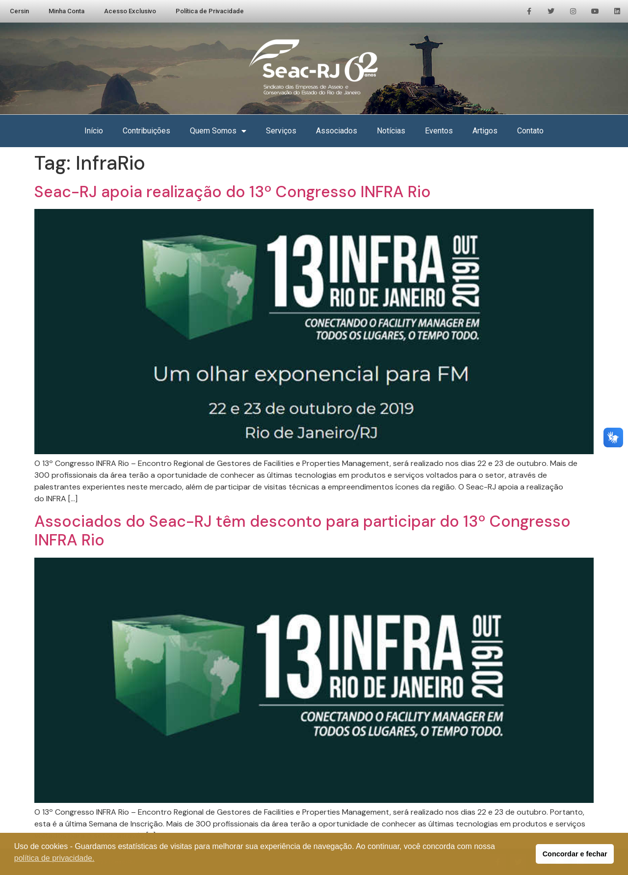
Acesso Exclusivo (130, 11)
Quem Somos (218, 131)
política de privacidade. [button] (54, 858)
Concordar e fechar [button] (575, 854)
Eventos (439, 130)
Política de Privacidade (210, 11)
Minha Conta (66, 11)
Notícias (391, 130)
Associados (336, 130)
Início (93, 130)
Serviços (281, 130)
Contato (530, 130)
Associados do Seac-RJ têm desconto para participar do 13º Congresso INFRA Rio (302, 530)
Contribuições (146, 130)
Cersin (19, 11)
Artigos (484, 130)
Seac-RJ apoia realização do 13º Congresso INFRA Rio (232, 191)
